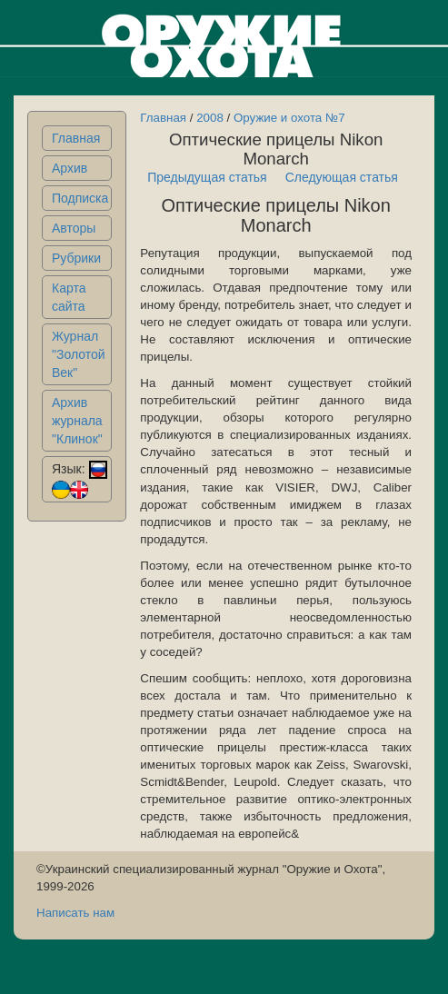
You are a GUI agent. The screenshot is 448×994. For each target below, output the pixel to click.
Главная (76, 138)
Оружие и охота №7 (289, 117)
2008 (210, 117)
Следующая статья (341, 177)
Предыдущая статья (207, 177)
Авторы (73, 228)
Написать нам (75, 912)
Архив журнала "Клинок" (77, 420)
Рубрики (76, 258)
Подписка (80, 198)
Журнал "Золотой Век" (78, 354)
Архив (69, 168)
